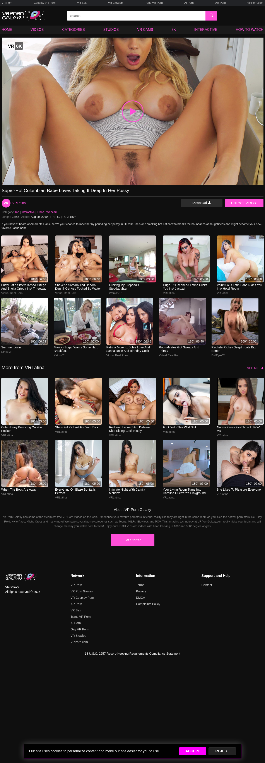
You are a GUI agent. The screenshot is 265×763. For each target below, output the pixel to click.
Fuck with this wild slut (179, 427)
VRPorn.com (255, 2)
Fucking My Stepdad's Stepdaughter (124, 286)
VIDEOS (37, 29)
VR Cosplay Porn (82, 597)
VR (6, 203)
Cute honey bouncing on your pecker (22, 429)
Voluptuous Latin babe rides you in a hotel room (239, 286)
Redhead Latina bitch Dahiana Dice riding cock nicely (129, 429)
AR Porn (220, 2)
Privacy (141, 591)
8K (174, 29)
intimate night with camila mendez (127, 491)
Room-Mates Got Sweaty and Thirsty (179, 349)
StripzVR (6, 351)
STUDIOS (111, 29)
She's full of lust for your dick (76, 427)
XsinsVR (59, 355)
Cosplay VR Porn (45, 2)
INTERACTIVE (205, 29)
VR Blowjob (115, 2)
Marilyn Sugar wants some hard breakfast (76, 349)
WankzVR (115, 293)
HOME (7, 29)
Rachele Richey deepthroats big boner (234, 349)
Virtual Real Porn (12, 293)
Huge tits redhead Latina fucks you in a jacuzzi (185, 286)
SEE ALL (255, 368)
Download (201, 202)
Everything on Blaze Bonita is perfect (75, 491)
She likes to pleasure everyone (239, 489)
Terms (140, 585)
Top (17, 212)
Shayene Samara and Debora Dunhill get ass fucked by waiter (78, 286)
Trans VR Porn (153, 2)
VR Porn (7, 2)
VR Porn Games (82, 591)
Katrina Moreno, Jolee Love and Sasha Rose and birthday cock (128, 349)
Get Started (133, 540)
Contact (207, 585)
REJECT (222, 751)
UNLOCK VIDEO (243, 203)
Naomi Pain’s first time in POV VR (238, 429)
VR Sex (82, 2)
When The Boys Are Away (18, 489)
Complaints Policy (148, 604)
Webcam (52, 212)
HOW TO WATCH (249, 29)
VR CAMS (145, 29)
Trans (40, 212)
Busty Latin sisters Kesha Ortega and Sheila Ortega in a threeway (23, 286)
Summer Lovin (11, 347)
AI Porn (189, 2)
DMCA (140, 597)
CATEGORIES (73, 29)
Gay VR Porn (80, 629)
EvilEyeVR (218, 355)
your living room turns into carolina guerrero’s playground (184, 491)
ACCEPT (193, 751)
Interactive (28, 212)
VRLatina (19, 203)
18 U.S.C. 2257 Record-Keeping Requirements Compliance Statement (132, 653)
